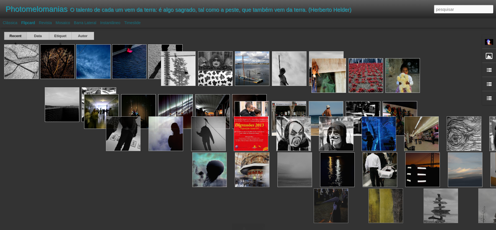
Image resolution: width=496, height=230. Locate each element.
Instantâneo (110, 23)
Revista (45, 23)
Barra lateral (85, 23)
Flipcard (28, 23)
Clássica (10, 23)
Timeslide (132, 23)
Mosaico (63, 23)
